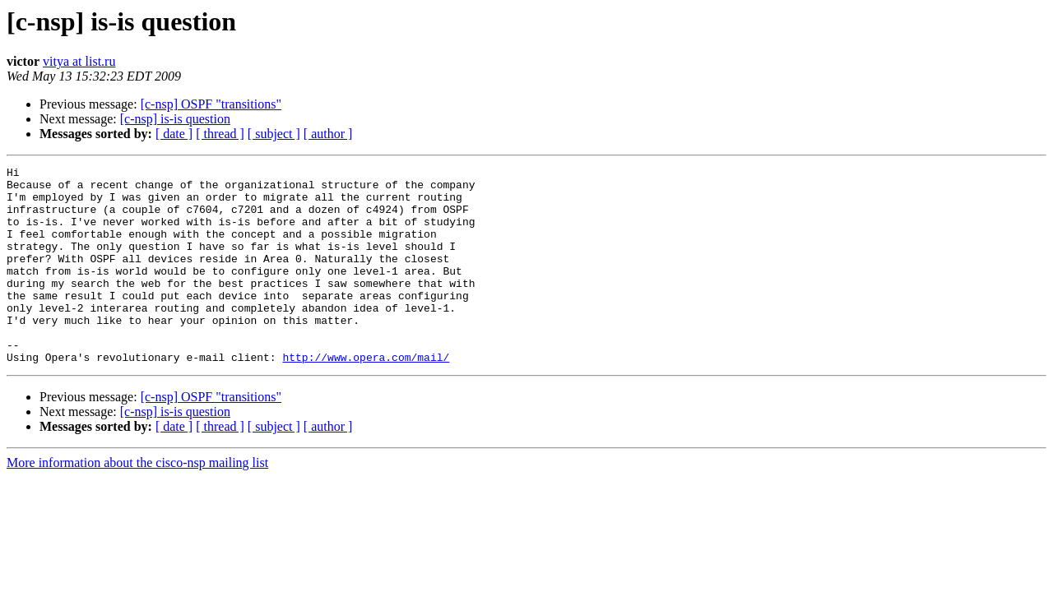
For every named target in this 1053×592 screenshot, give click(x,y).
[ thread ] (220, 134)
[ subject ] (274, 134)
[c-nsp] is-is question (175, 119)
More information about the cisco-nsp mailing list (137, 502)
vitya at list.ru (79, 61)
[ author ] (328, 134)
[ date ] (174, 134)
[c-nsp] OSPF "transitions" (211, 104)
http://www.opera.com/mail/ (365, 396)
